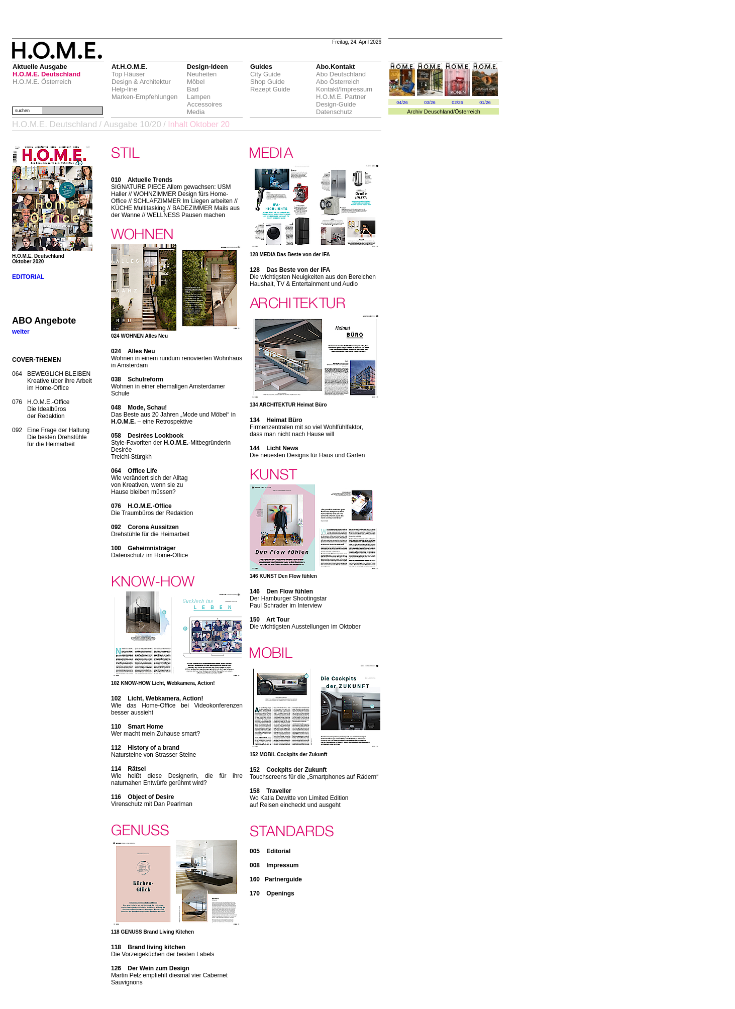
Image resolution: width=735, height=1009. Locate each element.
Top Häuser (128, 74)
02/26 (457, 102)
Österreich (467, 112)
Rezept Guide (270, 89)
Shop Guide (267, 81)
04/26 (402, 102)
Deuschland (438, 112)
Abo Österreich (338, 81)
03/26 (430, 102)
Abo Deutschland (341, 74)
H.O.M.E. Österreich (42, 81)
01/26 (485, 102)
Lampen (199, 96)
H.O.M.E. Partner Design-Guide (341, 100)
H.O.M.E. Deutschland (46, 74)
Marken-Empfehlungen (145, 96)
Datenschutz (334, 112)
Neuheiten (202, 74)
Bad (192, 89)
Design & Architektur (141, 81)
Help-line (124, 89)
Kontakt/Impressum (344, 89)
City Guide (265, 74)
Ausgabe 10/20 (132, 124)
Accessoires (204, 104)
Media (195, 112)
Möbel (195, 81)
